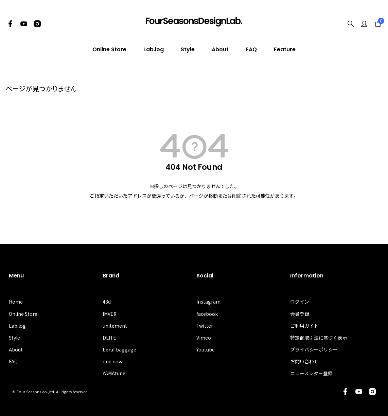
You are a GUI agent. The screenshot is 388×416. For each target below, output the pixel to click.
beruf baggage (119, 349)
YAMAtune (114, 373)
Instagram (208, 301)
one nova (113, 361)
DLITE (110, 337)
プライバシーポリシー (314, 349)
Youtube (205, 349)
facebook (207, 313)
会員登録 (299, 313)
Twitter (204, 325)
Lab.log (153, 49)
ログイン (299, 301)
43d (107, 301)
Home (16, 301)
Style (188, 49)
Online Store (109, 49)
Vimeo (203, 337)
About (220, 49)
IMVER (110, 313)
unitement (115, 325)
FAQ (251, 49)
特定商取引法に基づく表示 (318, 337)
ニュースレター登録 (311, 373)
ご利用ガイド (304, 325)
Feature (285, 49)
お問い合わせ (304, 361)
